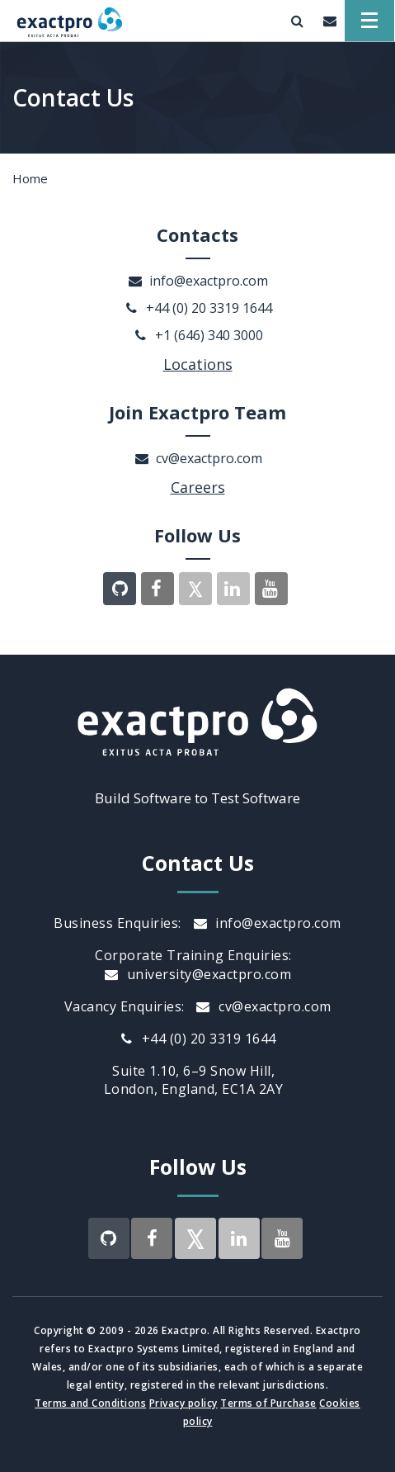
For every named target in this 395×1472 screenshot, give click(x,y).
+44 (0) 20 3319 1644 (198, 308)
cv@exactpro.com (198, 458)
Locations (198, 364)
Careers (198, 487)
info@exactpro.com (197, 281)
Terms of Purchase (268, 1403)
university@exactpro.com (197, 974)
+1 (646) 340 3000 (198, 335)
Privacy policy (183, 1403)
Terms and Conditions (90, 1403)
